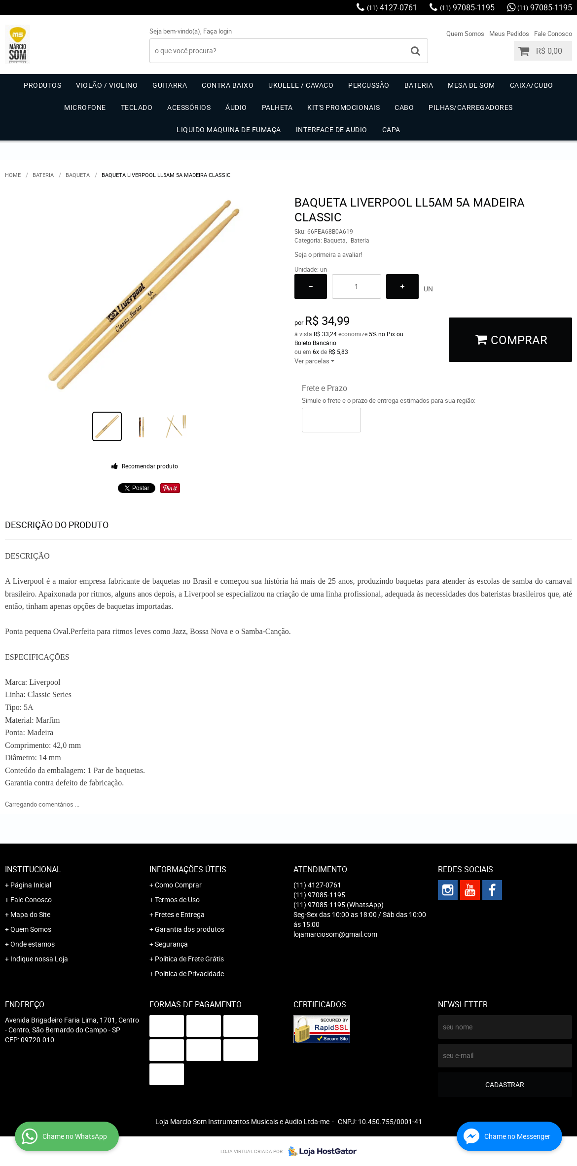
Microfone (85, 107)
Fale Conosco (553, 33)
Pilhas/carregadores (471, 107)
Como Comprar (178, 884)
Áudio (236, 107)
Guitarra (169, 85)
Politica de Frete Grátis (189, 958)
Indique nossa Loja (39, 958)
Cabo (404, 107)
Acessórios (189, 107)
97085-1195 (467, 7)
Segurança (171, 944)
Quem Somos (465, 33)
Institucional (33, 869)
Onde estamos (32, 944)
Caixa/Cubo (531, 85)
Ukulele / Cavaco (300, 85)
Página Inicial (30, 884)
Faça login (217, 31)
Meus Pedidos (509, 33)
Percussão (369, 85)
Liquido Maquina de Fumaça (229, 129)
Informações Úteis (187, 869)
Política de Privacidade (189, 973)
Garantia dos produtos (189, 929)
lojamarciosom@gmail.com (335, 934)
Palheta (277, 107)
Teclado (137, 107)
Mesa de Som (471, 85)
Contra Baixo (227, 85)
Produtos (42, 85)
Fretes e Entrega (180, 914)
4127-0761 (392, 7)
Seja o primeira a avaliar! (328, 254)
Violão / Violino (107, 85)
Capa (391, 129)
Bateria (418, 85)
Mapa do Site (30, 914)
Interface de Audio (331, 129)
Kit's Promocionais (343, 107)
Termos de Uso (177, 899)
